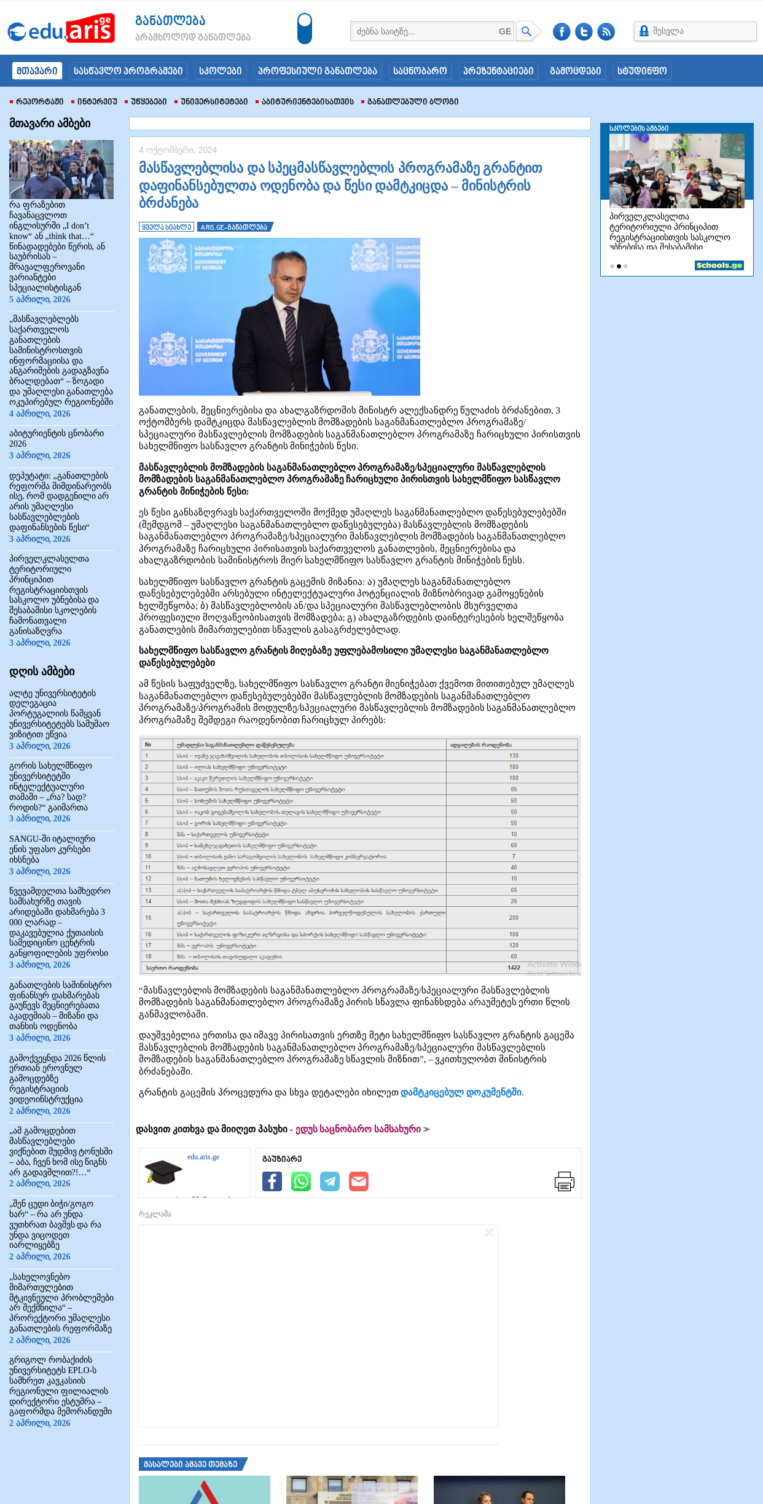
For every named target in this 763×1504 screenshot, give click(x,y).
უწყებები (146, 102)
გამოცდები (575, 72)
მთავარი (37, 72)
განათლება (170, 21)
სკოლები (220, 72)
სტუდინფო (642, 72)
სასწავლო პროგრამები (128, 72)
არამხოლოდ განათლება (174, 38)
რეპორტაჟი (37, 102)
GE (505, 31)
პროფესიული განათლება (317, 72)
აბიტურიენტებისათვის (305, 102)
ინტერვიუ (94, 102)
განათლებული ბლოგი (410, 102)
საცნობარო (420, 72)
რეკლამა (155, 1214)
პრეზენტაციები (498, 72)
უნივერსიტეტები (211, 102)
